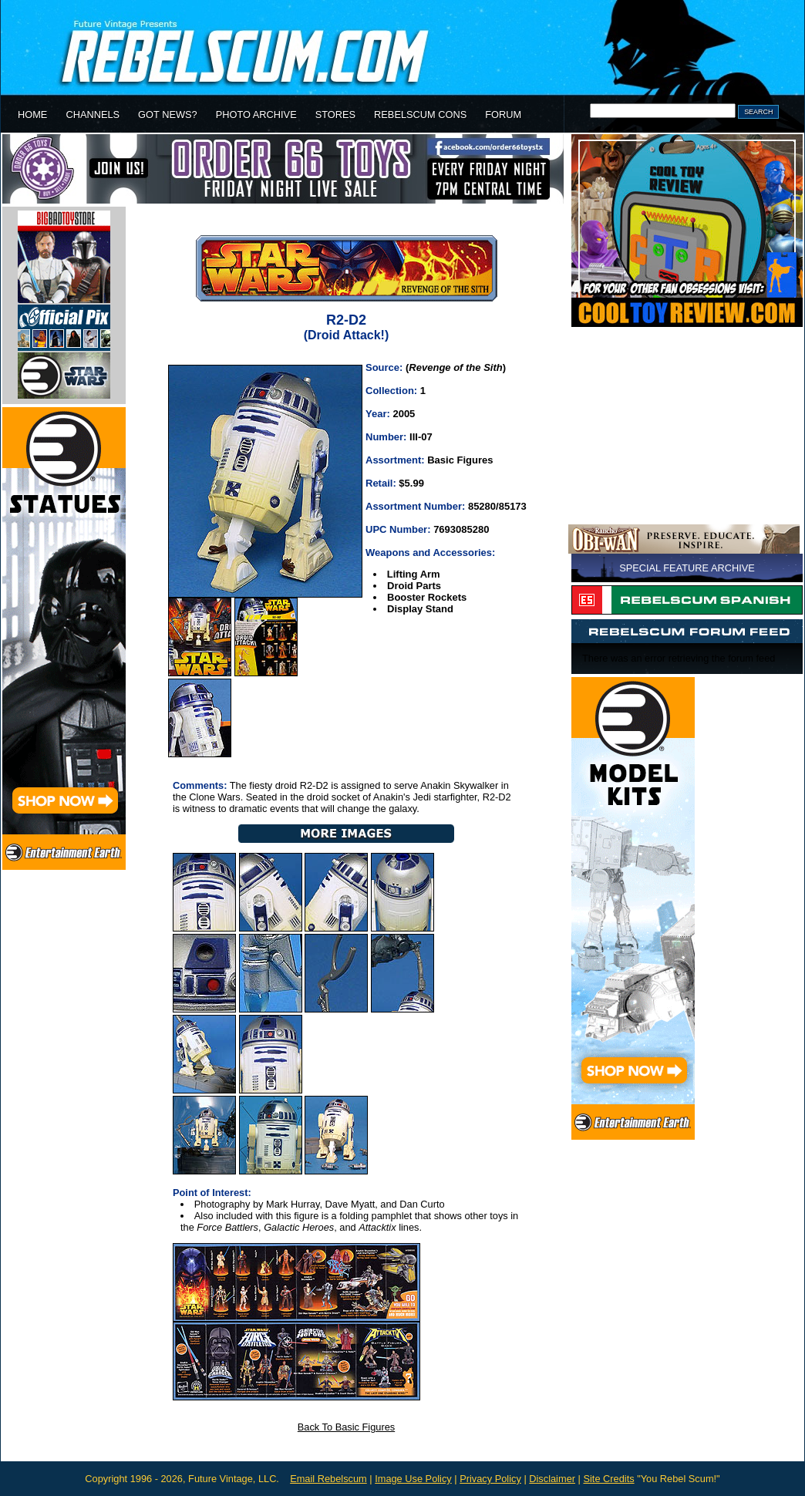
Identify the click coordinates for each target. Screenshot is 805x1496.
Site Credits (608, 1478)
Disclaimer (552, 1478)
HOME (32, 114)
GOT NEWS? (167, 114)
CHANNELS (93, 114)
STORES (335, 114)
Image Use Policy (413, 1478)
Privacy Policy (490, 1478)
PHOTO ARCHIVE (256, 114)
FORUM (503, 114)
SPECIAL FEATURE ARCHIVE (687, 568)
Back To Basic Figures (346, 1427)
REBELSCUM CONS (420, 114)
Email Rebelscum (328, 1478)
